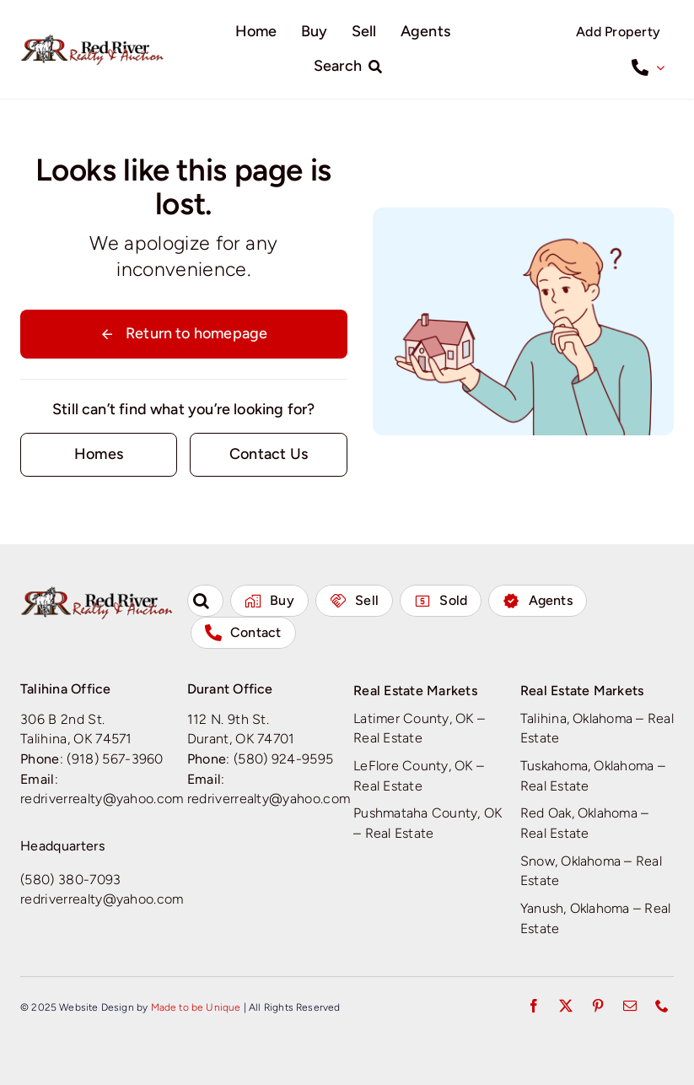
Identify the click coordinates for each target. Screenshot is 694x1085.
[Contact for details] (98, 454)
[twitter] (566, 1006)
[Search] (351, 66)
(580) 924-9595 (284, 759)
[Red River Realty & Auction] (92, 40)
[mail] (630, 1006)
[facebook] (534, 1006)
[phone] (662, 1006)
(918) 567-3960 (115, 759)
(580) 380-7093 (70, 880)
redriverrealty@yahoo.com (102, 799)
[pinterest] (598, 1006)
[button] (205, 601)
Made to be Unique (196, 1007)
